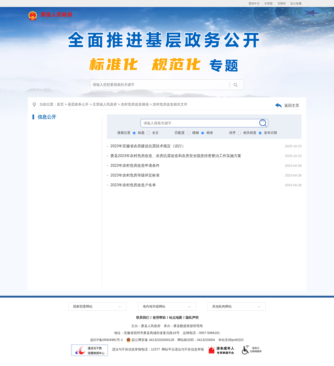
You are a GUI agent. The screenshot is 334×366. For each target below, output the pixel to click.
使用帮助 (159, 317)
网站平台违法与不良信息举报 (183, 349)
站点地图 (175, 317)
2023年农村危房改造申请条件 (135, 165)
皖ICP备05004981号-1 (106, 340)
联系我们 (142, 317)
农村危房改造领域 (135, 104)
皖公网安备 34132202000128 (150, 340)
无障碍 (281, 3)
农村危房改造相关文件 (170, 104)
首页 (60, 104)
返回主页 (291, 105)
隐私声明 (192, 317)
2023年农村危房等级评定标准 (135, 175)
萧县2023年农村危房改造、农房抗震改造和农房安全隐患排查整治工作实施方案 (175, 156)
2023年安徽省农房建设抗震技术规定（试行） (148, 146)
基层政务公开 (78, 104)
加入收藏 (296, 3)
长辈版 (268, 3)
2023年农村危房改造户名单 (133, 185)
